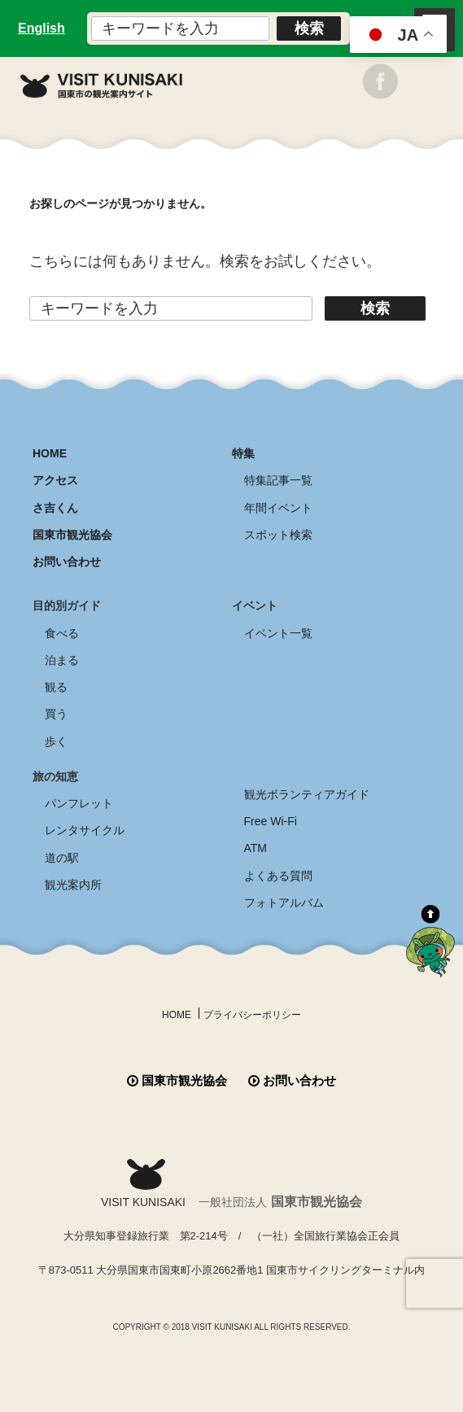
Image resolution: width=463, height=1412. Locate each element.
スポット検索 (278, 534)
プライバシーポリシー (252, 1015)
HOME (50, 453)
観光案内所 (73, 884)
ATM (256, 848)
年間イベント (278, 507)
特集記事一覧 (278, 480)
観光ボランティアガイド (306, 794)
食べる (62, 633)
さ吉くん (55, 507)
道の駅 (62, 857)
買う (56, 713)
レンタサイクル (84, 830)
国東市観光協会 (72, 534)
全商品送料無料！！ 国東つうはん (231, 1364)
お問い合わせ (67, 561)
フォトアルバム (284, 902)
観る (56, 686)
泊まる (62, 660)
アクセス (55, 480)
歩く (56, 741)
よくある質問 (278, 875)
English (41, 28)
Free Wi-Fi (270, 821)
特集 (243, 453)
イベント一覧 (278, 633)
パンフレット (79, 803)
